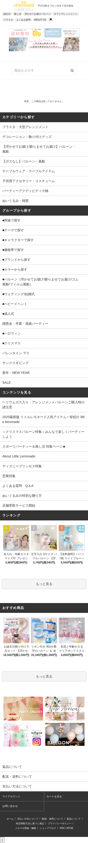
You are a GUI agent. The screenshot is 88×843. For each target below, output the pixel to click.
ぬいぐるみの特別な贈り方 (22, 495)
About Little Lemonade (18, 456)
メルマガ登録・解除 (25, 828)
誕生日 (7, 14)
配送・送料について (52, 818)
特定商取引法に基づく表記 (30, 823)
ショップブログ (48, 828)
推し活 (17, 14)
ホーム (10, 818)
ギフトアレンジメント (65, 14)
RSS (62, 828)
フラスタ (8, 19)
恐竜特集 (8, 476)
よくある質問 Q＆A (17, 486)
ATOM (69, 828)
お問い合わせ (10, 806)
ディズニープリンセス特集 (22, 466)
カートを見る (54, 796)
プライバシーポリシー (59, 823)
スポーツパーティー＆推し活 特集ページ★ (34, 446)
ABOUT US (40, 19)
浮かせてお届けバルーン (37, 14)
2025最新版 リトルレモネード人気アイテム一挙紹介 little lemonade (43, 419)
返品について (74, 818)
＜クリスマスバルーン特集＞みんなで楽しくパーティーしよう (43, 434)
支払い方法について (27, 818)
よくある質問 (23, 19)
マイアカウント (11, 796)
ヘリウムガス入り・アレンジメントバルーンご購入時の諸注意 (43, 404)
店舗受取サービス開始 (18, 505)
